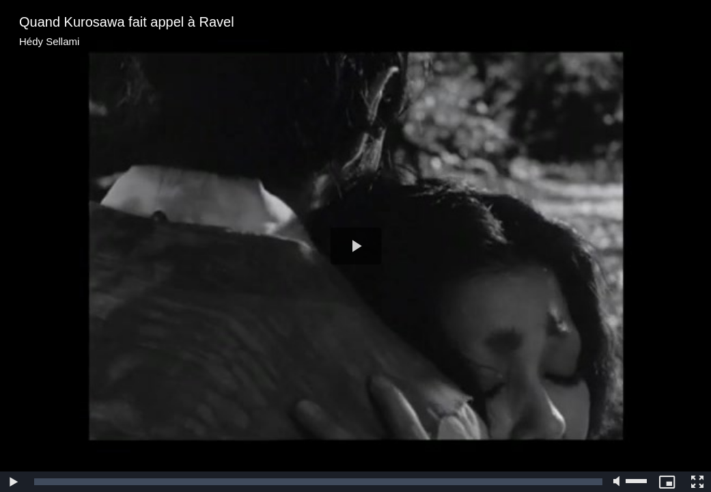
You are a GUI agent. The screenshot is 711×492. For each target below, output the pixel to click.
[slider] (318, 481)
